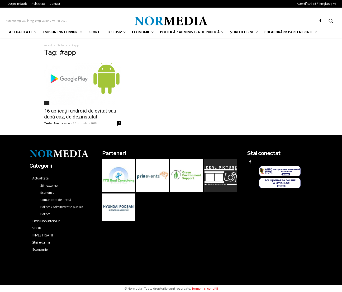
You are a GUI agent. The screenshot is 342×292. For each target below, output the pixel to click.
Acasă (48, 45)
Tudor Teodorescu (57, 123)
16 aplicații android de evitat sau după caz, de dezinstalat (80, 114)
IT (47, 102)
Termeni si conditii (205, 288)
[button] (330, 20)
